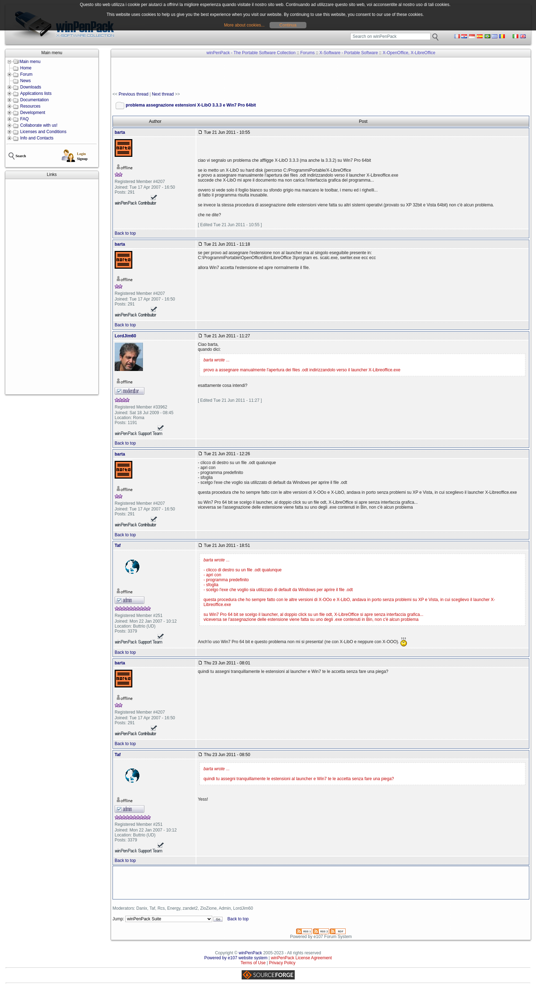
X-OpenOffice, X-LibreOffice (409, 52)
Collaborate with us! (38, 125)
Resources (30, 106)
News (25, 80)
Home (25, 67)
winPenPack (250, 952)
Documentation (34, 99)
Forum (26, 74)
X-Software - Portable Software (348, 52)
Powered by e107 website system (235, 957)
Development (32, 112)
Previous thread (133, 94)
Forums (307, 52)
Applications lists (36, 93)
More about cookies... (244, 25)
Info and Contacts (36, 138)
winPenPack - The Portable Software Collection (251, 52)
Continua (287, 25)
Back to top (125, 233)
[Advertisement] (52, 287)
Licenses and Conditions (43, 131)
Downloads (30, 87)
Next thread (163, 94)
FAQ (24, 118)
